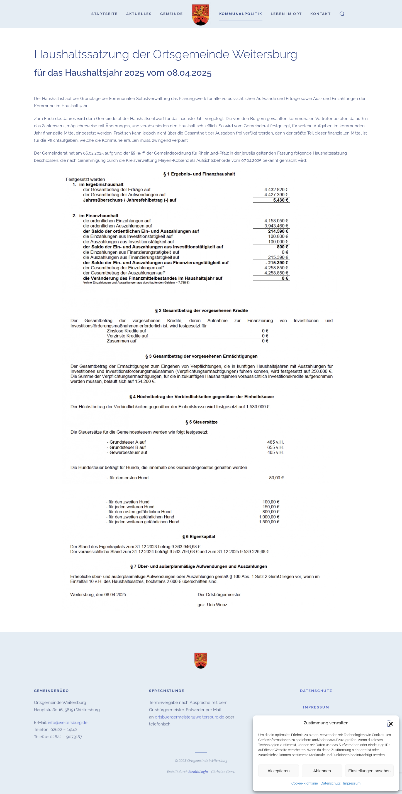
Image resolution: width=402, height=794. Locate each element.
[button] (391, 723)
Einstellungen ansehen (369, 770)
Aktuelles (139, 14)
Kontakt (320, 14)
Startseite (104, 14)
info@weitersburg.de (67, 721)
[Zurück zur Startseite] (201, 14)
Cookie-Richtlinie (304, 783)
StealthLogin (198, 770)
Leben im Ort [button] (286, 14)
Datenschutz (330, 783)
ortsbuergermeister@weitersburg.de (189, 716)
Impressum (351, 783)
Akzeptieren (278, 770)
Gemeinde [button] (171, 14)
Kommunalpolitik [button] (240, 14)
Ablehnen (322, 770)
